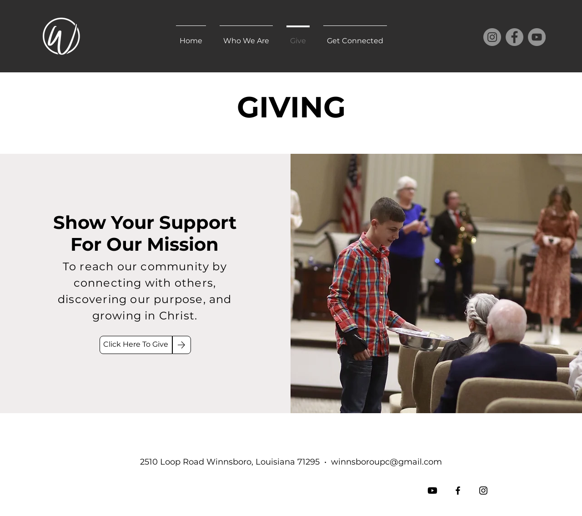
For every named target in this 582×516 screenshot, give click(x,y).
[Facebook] (514, 37)
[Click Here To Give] (136, 345)
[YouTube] (537, 37)
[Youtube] (432, 490)
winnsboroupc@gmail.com (386, 462)
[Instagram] (492, 37)
